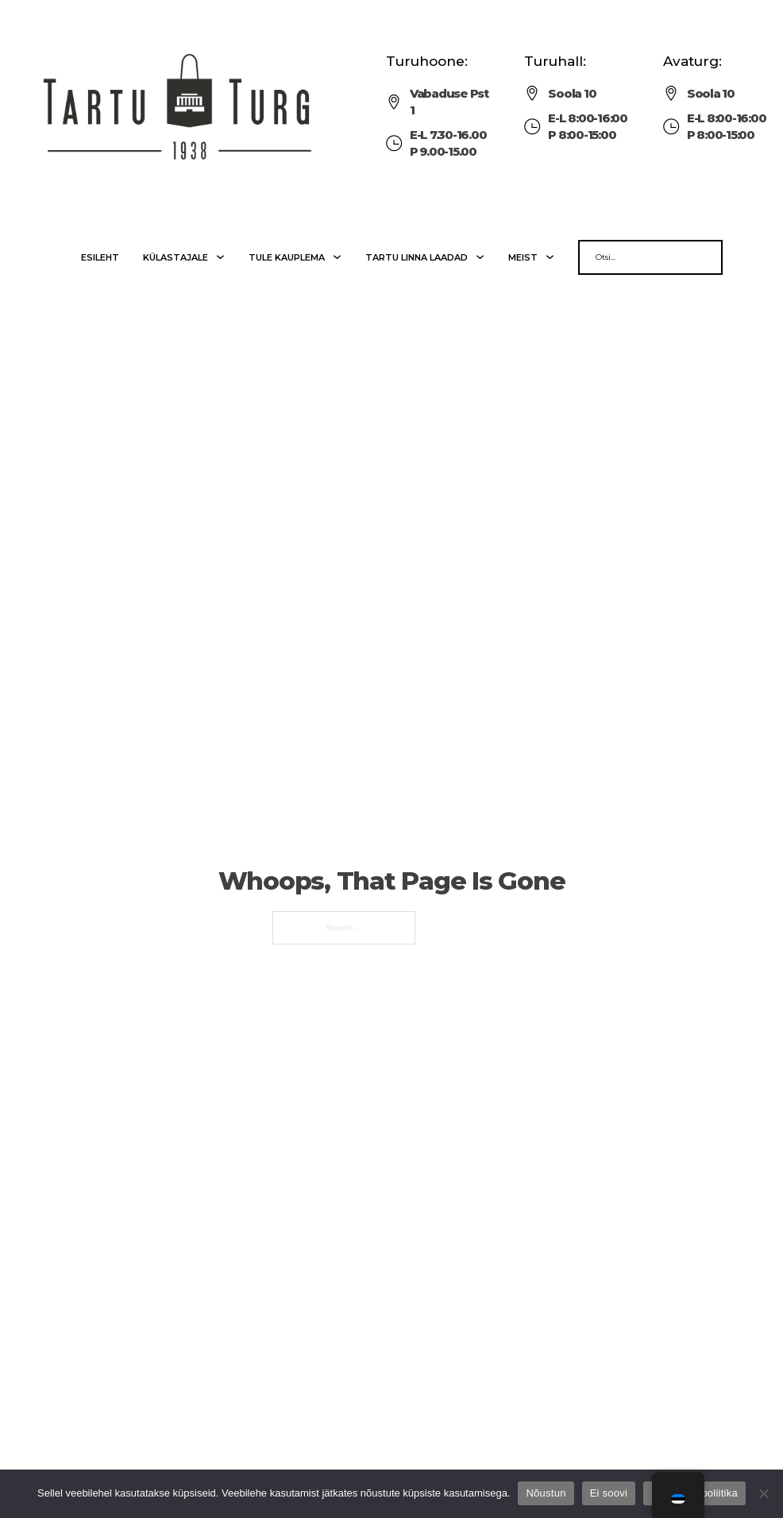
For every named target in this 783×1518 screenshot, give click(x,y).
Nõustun (545, 1493)
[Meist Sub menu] (550, 257)
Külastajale (175, 257)
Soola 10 (572, 93)
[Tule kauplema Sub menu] (337, 257)
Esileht (100, 257)
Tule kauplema (287, 257)
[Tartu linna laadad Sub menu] (480, 257)
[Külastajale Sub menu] (220, 257)
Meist (523, 257)
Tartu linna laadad (416, 257)
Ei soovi (609, 1493)
